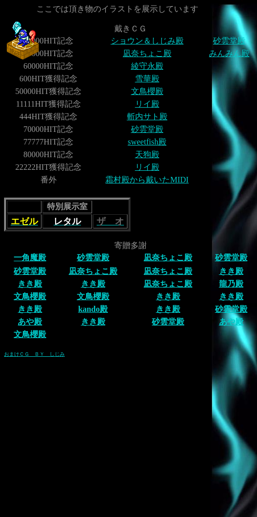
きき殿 (231, 271)
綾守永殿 (147, 66)
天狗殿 (147, 154)
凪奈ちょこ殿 (147, 53)
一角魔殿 (30, 257)
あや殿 (30, 321)
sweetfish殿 (146, 141)
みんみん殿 (229, 53)
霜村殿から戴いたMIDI (146, 179)
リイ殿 (147, 104)
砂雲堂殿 (229, 40)
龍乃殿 (231, 283)
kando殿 (93, 309)
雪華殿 (147, 78)
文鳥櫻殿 (147, 91)
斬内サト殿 (147, 116)
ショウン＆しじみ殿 (147, 40)
